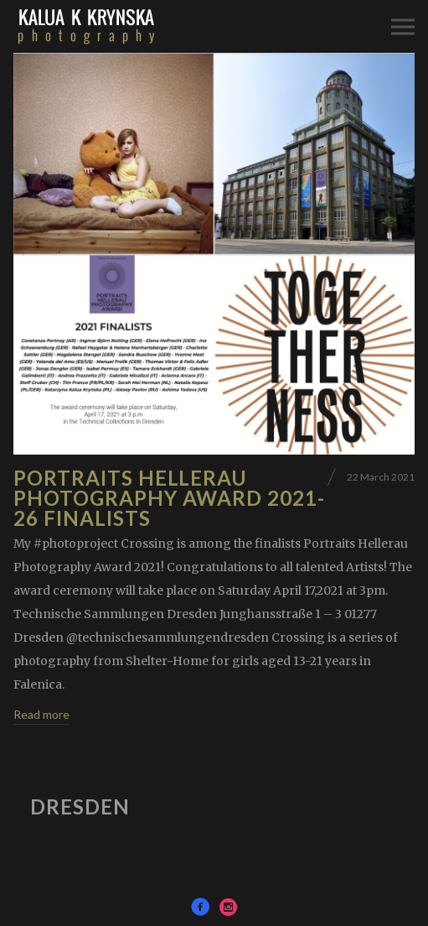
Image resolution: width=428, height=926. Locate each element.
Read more (41, 714)
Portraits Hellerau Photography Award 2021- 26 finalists (169, 498)
